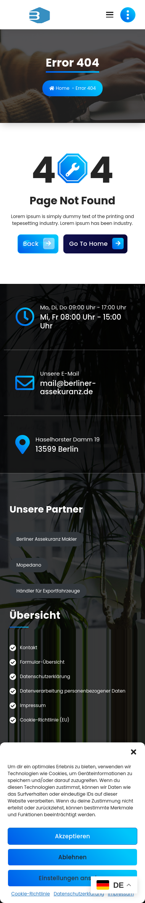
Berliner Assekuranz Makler (46, 539)
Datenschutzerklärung (79, 893)
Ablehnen (72, 857)
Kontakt (28, 647)
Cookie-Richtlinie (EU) (44, 720)
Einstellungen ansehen (72, 878)
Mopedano (28, 565)
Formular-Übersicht (42, 662)
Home (59, 88)
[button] (133, 752)
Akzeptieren (72, 836)
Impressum (33, 705)
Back (38, 244)
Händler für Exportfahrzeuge (48, 591)
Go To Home (95, 244)
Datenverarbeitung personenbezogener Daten (73, 691)
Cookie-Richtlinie (30, 893)
